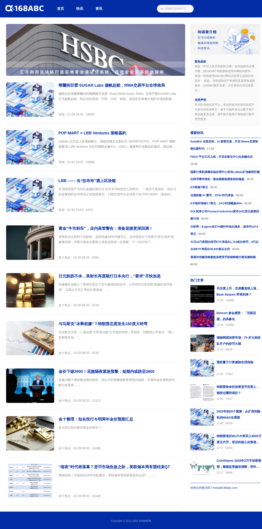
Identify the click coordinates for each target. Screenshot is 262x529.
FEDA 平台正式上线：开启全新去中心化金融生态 (221, 156)
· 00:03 (221, 203)
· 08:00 (216, 195)
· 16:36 (222, 160)
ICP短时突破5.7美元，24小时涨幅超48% (216, 203)
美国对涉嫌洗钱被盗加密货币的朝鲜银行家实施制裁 (223, 257)
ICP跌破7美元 (199, 187)
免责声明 (200, 99)
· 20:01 (225, 175)
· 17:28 (224, 145)
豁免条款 (200, 61)
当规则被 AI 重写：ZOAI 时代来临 (212, 195)
